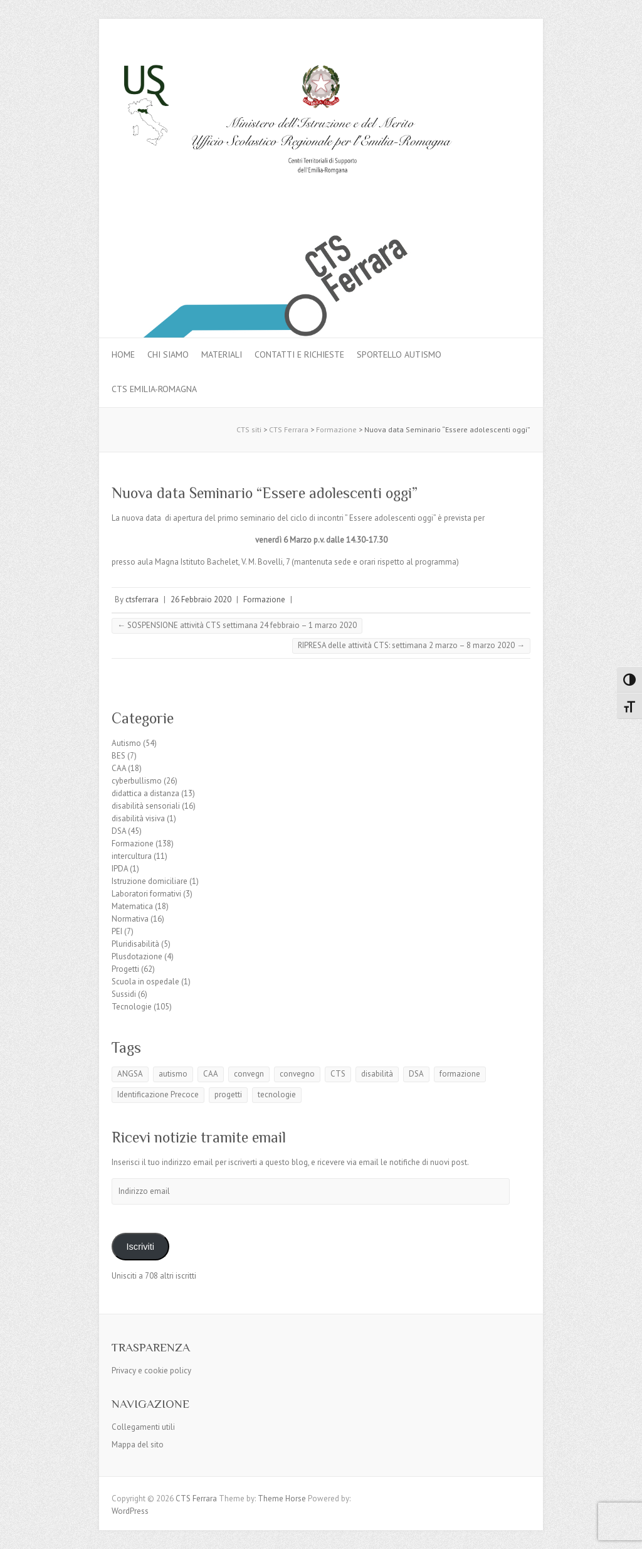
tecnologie (277, 1094)
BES (118, 755)
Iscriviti (140, 1247)
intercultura (132, 856)
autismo (173, 1073)
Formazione (264, 599)
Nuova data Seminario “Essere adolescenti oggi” (265, 492)
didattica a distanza (145, 793)
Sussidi (124, 994)
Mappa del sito (138, 1444)
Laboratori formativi (146, 893)
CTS (337, 1073)
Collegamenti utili (143, 1427)
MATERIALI (221, 354)
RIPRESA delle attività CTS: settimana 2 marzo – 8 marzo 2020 (411, 645)
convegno (297, 1073)
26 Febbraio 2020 (201, 599)
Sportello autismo (399, 354)
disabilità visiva (138, 818)
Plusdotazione (137, 956)
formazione (459, 1073)
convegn (249, 1073)
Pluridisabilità (135, 944)
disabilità (377, 1073)
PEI (117, 931)
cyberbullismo (137, 780)
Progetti (125, 969)
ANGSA (130, 1073)
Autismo (126, 743)
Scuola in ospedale (145, 981)
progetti (228, 1094)
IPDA (120, 868)
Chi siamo (168, 354)
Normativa (130, 918)
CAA (119, 768)
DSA (119, 831)
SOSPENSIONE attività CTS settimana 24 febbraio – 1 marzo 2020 (237, 625)
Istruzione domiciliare (149, 881)
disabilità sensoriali (146, 806)
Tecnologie (132, 1006)
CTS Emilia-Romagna (154, 389)
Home (123, 354)
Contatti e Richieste (299, 354)
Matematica (132, 906)
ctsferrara (142, 599)
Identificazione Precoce (158, 1094)
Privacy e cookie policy (151, 1370)
